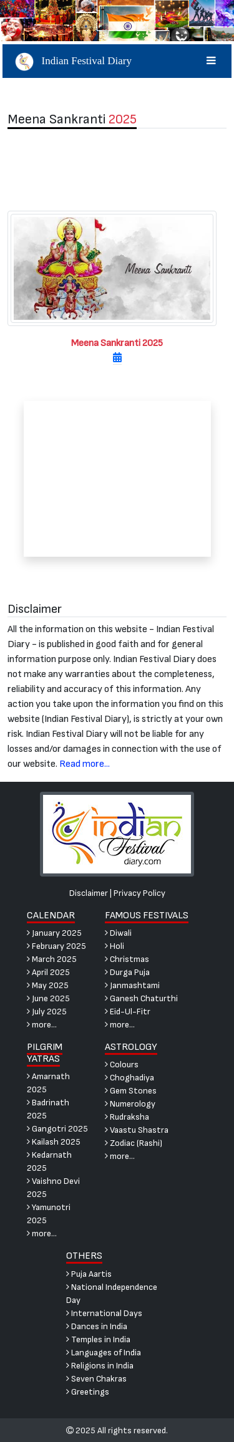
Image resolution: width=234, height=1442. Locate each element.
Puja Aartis (89, 1274)
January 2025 (54, 933)
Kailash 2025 (53, 1142)
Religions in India (100, 1365)
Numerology (130, 1103)
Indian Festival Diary (117, 61)
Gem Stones (131, 1090)
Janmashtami (132, 985)
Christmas (127, 959)
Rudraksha (127, 1117)
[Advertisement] (117, 169)
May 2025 (48, 985)
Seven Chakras (96, 1378)
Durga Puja (127, 972)
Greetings (87, 1392)
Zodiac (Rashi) (133, 1143)
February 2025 (56, 946)
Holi (114, 946)
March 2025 (52, 959)
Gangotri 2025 (57, 1128)
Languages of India (103, 1352)
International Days (104, 1313)
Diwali (118, 933)
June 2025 (48, 998)
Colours (122, 1064)
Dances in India (96, 1326)
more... (42, 1024)
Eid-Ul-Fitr (127, 1011)
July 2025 (47, 1011)
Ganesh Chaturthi (141, 998)
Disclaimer (88, 893)
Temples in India (98, 1339)
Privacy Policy (139, 893)
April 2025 (48, 972)
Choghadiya (129, 1077)
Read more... (84, 764)
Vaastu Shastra (136, 1130)
